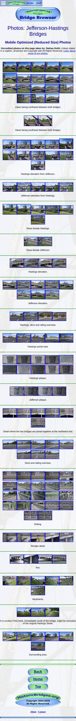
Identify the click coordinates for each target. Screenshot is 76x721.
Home (38, 679)
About (33, 712)
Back (38, 671)
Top (38, 686)
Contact (42, 712)
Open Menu (3, 3)
